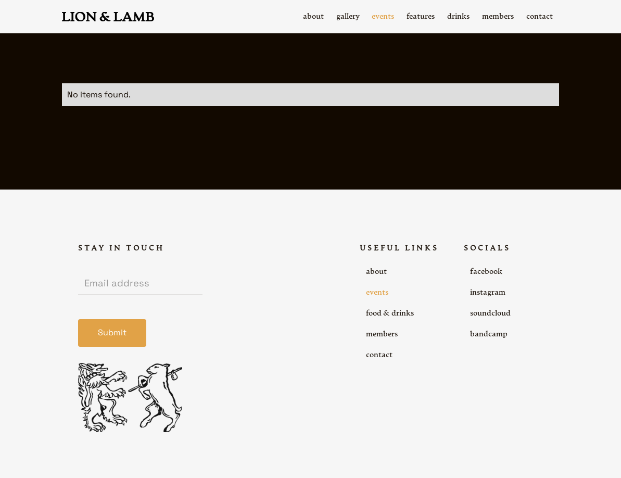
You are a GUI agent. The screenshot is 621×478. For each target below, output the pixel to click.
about (376, 271)
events (377, 292)
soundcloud (490, 313)
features (421, 16)
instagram (487, 292)
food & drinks (390, 313)
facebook (486, 271)
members (382, 334)
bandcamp (489, 334)
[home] (108, 17)
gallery (348, 16)
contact (379, 355)
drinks (458, 16)
